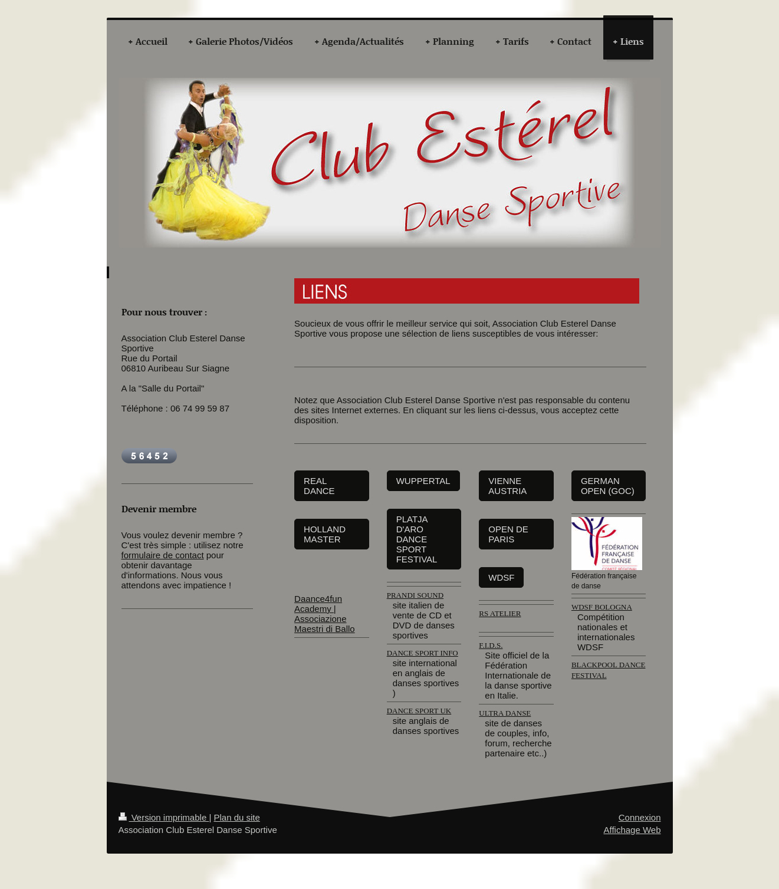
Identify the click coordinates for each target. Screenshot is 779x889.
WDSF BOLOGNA (601, 606)
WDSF (501, 577)
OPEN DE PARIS (508, 534)
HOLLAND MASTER (325, 534)
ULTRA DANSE (505, 713)
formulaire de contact (162, 555)
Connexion (640, 817)
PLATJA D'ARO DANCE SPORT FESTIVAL (417, 539)
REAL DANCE (319, 486)
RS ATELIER (500, 613)
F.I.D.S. (490, 645)
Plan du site (236, 817)
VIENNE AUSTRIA (507, 486)
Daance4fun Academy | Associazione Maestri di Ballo (324, 614)
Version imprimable (164, 817)
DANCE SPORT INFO (422, 652)
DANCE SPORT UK (419, 710)
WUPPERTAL (423, 481)
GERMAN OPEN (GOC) (608, 486)
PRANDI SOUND (415, 595)
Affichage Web (631, 830)
